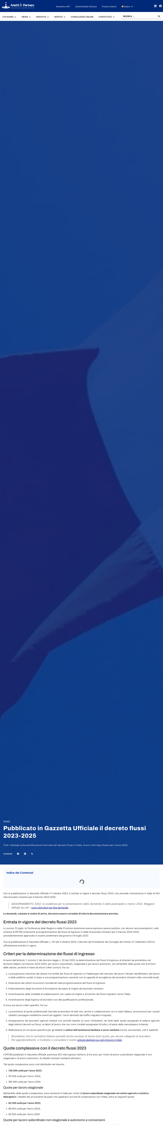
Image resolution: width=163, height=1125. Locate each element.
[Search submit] (159, 16)
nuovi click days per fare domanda (49, 907)
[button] (127, 7)
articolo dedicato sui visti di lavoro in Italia (99, 1040)
